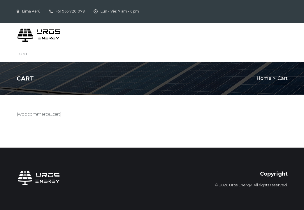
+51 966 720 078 (70, 11)
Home (23, 54)
